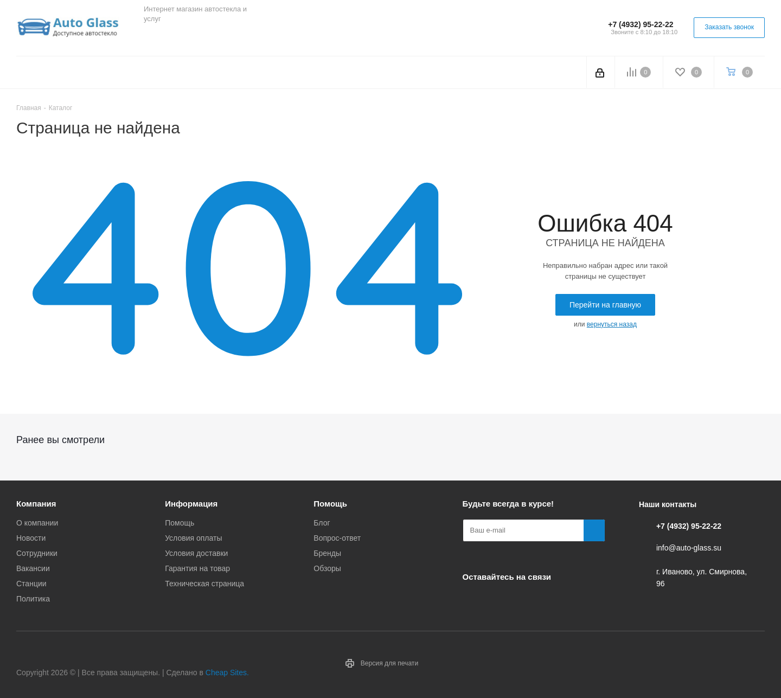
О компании (37, 522)
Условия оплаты (193, 538)
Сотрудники (36, 553)
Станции (31, 583)
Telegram (182, 37)
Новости (31, 538)
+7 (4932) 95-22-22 (640, 24)
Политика (33, 598)
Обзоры (327, 568)
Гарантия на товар (197, 568)
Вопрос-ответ (337, 538)
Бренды (327, 553)
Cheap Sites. (227, 672)
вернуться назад (612, 324)
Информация (191, 503)
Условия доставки (196, 553)
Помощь (179, 522)
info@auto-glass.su (688, 547)
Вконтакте (154, 37)
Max (236, 37)
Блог (321, 522)
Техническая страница (204, 583)
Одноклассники (209, 37)
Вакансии (33, 568)
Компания (36, 503)
